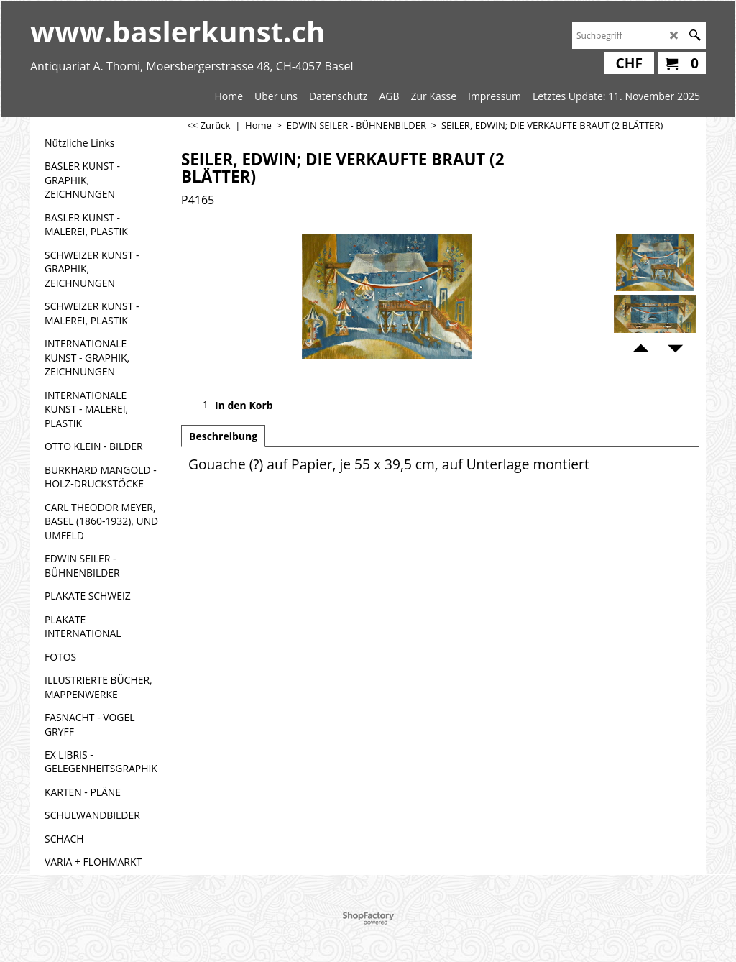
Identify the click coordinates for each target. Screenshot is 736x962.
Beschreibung (223, 436)
